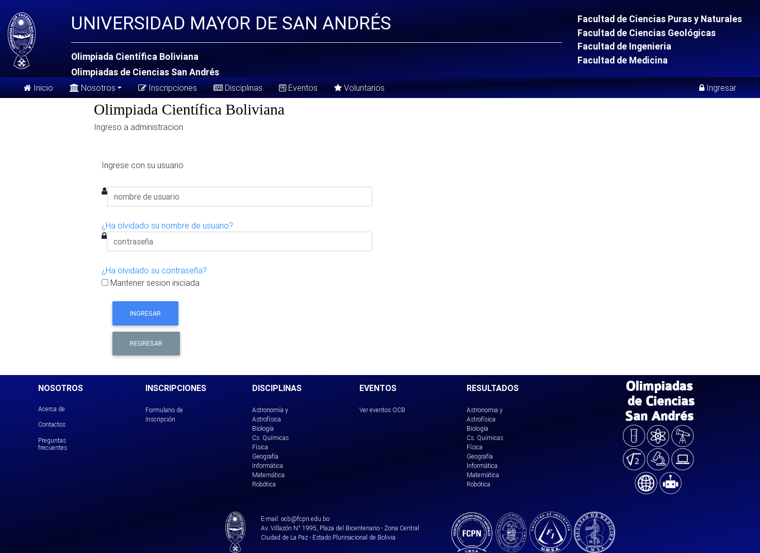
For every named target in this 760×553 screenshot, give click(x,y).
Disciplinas (237, 88)
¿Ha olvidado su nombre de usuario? (167, 225)
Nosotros (92, 87)
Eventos (298, 88)
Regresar (146, 343)
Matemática (268, 475)
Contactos (51, 424)
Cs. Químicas (270, 438)
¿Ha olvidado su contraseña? (154, 270)
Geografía (265, 456)
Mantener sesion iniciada (151, 283)
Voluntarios (359, 88)
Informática (267, 465)
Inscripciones (167, 88)
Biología (263, 428)
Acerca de (51, 409)
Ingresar (717, 88)
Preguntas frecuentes (52, 443)
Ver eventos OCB (382, 410)
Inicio (38, 88)
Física (260, 447)
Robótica (264, 484)
